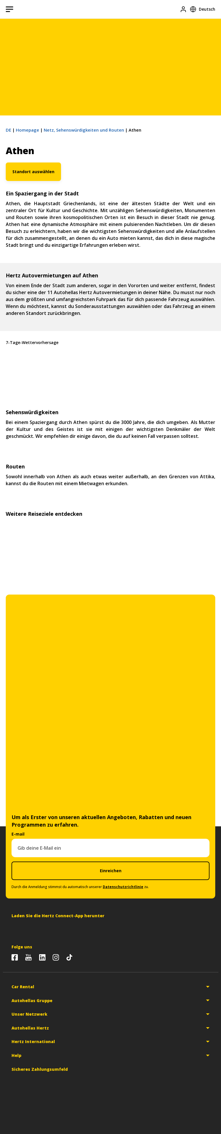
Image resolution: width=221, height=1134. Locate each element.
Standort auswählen (33, 171)
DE (8, 130)
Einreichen (110, 870)
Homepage (27, 130)
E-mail (18, 834)
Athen (110, 369)
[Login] (183, 9)
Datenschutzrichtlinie (123, 886)
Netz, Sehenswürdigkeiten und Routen (84, 130)
